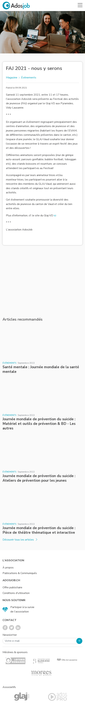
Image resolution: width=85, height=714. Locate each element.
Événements (28, 77)
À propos (8, 567)
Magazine (11, 77)
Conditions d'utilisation (16, 593)
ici (55, 215)
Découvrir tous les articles (20, 540)
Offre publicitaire (12, 587)
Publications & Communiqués (20, 573)
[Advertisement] (42, 281)
